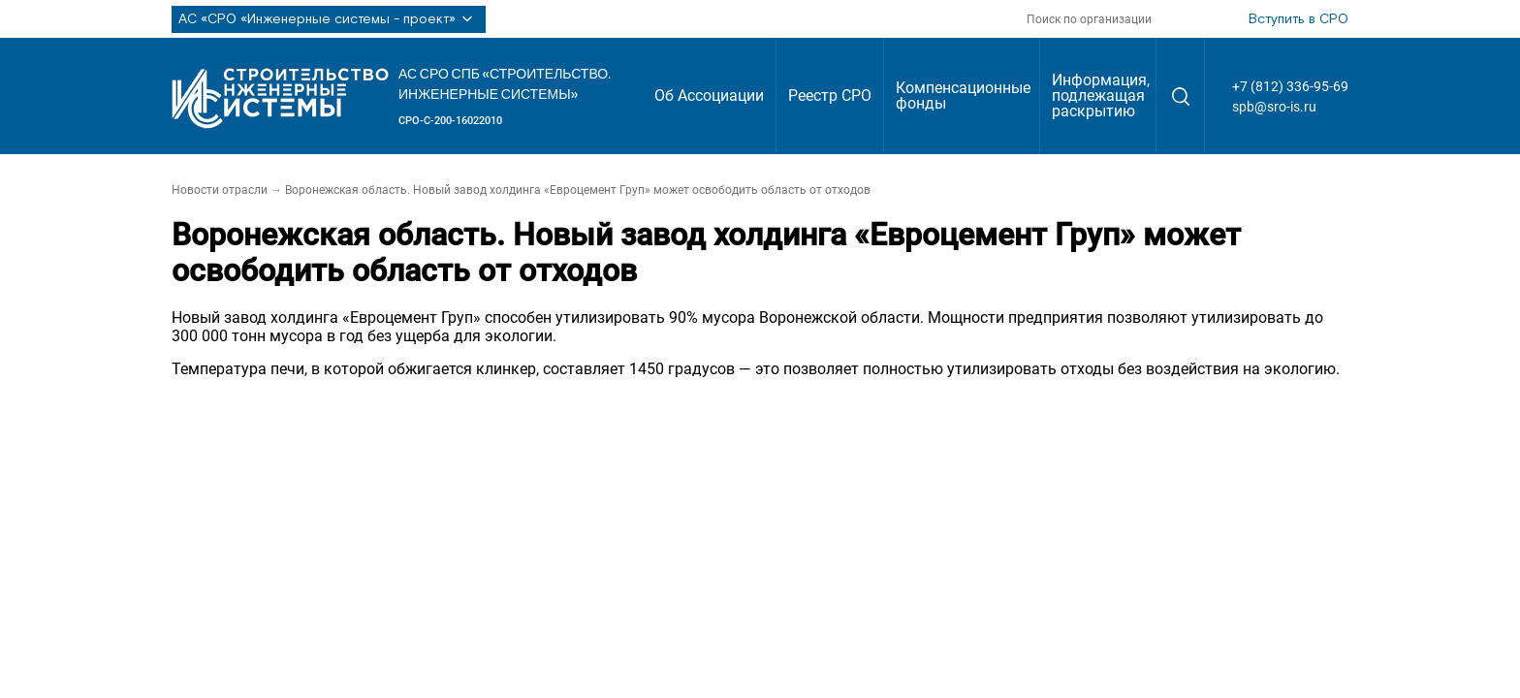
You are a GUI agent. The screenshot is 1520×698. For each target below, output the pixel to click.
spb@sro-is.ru (1274, 106)
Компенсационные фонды (963, 95)
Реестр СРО (829, 95)
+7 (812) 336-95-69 (1290, 86)
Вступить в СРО (1298, 19)
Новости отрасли (220, 190)
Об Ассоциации (709, 95)
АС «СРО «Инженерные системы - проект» (328, 19)
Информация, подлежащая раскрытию (1101, 95)
